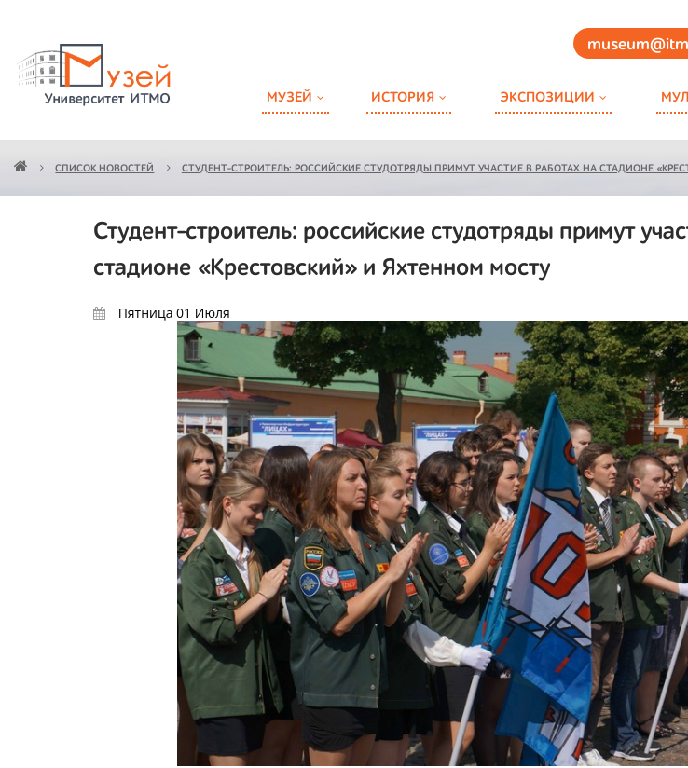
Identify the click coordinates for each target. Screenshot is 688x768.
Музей (289, 97)
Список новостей (104, 169)
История (402, 97)
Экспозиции (547, 97)
